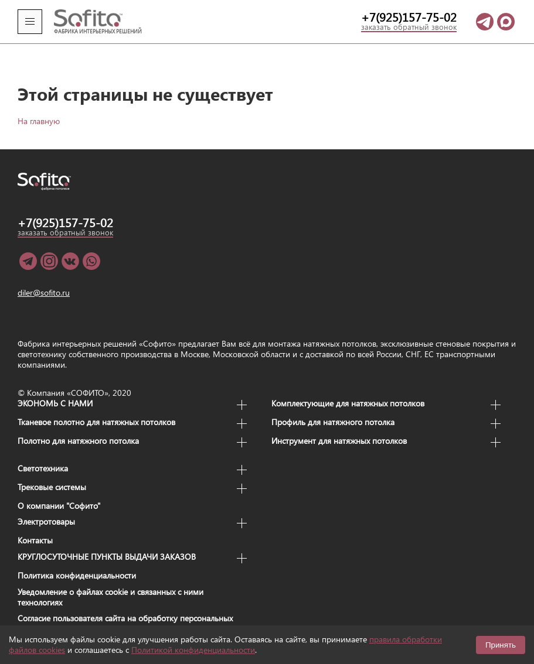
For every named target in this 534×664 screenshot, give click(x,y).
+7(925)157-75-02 (409, 17)
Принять (500, 645)
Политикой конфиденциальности (193, 649)
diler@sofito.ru (44, 277)
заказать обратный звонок (409, 27)
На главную (39, 105)
